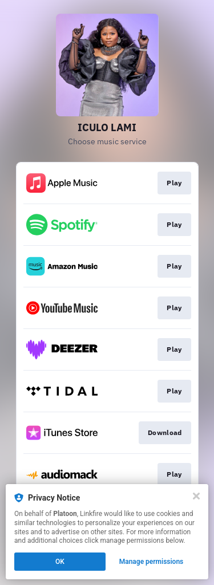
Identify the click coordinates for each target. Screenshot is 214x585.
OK (59, 562)
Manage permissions (151, 562)
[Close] (196, 496)
